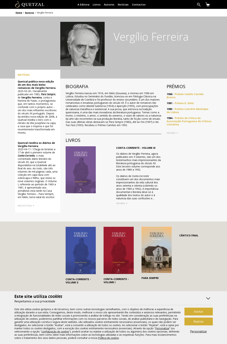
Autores (109, 4)
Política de (108, 338)
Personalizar (198, 331)
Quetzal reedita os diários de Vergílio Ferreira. (36, 144)
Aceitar (198, 312)
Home (19, 12)
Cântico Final (188, 235)
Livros (97, 4)
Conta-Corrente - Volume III (135, 147)
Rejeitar (198, 321)
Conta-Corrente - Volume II (78, 281)
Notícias (123, 4)
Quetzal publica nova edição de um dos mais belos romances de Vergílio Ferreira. (37, 85)
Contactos (139, 4)
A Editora (83, 4)
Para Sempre (150, 278)
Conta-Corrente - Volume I (116, 280)
